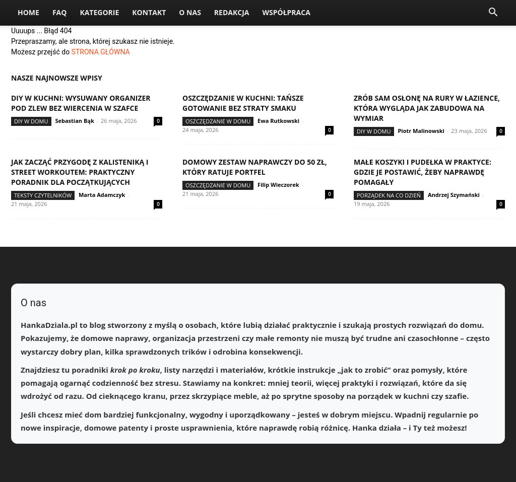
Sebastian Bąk (74, 120)
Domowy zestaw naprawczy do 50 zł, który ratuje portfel (254, 167)
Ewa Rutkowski (278, 120)
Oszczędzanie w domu (217, 121)
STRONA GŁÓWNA (101, 52)
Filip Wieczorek (278, 184)
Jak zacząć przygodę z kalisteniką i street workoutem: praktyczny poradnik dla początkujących (79, 172)
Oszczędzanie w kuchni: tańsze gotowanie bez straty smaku (243, 103)
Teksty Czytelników (43, 195)
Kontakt (149, 12)
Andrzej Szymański (454, 194)
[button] (493, 13)
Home (28, 12)
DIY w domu (31, 121)
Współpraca (286, 12)
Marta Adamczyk (102, 194)
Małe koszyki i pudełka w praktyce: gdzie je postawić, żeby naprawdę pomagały (422, 172)
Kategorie (99, 12)
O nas (190, 12)
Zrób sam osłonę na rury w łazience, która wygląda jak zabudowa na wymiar (427, 108)
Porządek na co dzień (389, 195)
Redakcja (231, 12)
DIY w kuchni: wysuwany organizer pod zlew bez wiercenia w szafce (81, 103)
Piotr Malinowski (421, 130)
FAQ (59, 12)
